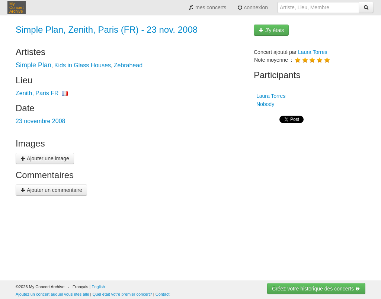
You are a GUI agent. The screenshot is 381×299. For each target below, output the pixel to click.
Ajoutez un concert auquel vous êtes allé (52, 294)
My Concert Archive (16, 7)
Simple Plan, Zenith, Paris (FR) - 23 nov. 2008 (107, 30)
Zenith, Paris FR (37, 93)
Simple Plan (33, 65)
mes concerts (207, 7)
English (98, 286)
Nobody (264, 104)
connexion (252, 7)
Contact (163, 294)
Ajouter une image (44, 158)
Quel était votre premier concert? (122, 294)
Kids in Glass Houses (82, 65)
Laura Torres (312, 52)
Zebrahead (128, 65)
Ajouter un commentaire (51, 190)
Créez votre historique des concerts (316, 289)
